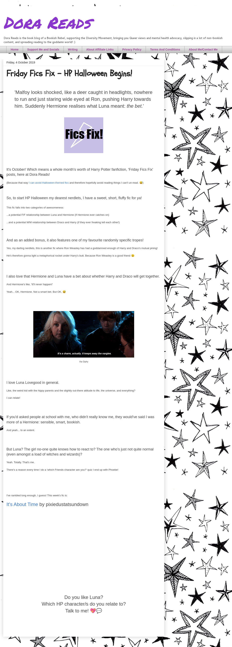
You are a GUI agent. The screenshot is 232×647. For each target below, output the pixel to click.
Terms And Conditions (165, 49)
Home (15, 49)
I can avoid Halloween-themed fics (49, 182)
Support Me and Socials (43, 49)
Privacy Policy (131, 49)
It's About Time (22, 504)
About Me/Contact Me (203, 49)
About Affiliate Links (100, 49)
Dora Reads (47, 22)
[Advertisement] (83, 554)
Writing (73, 49)
